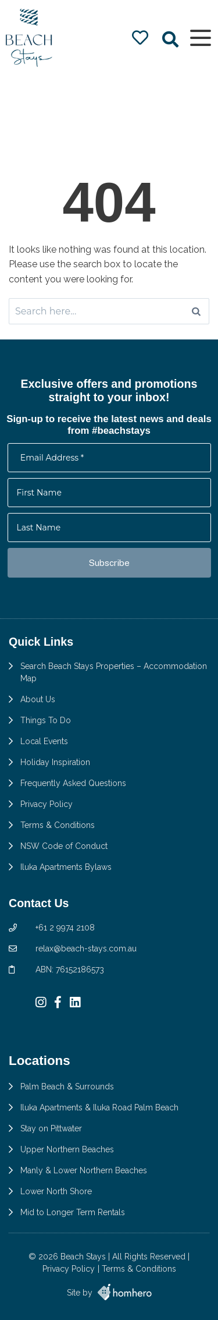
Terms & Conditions (57, 825)
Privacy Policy (46, 804)
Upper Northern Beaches (67, 1149)
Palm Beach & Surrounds (67, 1086)
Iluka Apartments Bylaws (66, 867)
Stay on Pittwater (51, 1128)
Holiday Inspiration (55, 762)
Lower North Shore (56, 1191)
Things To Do (45, 720)
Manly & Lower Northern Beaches (83, 1170)
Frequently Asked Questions (73, 783)
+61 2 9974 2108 (65, 927)
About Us (37, 699)
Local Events (44, 741)
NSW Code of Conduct (64, 846)
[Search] (196, 311)
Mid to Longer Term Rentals (72, 1212)
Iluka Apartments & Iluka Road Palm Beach (99, 1107)
